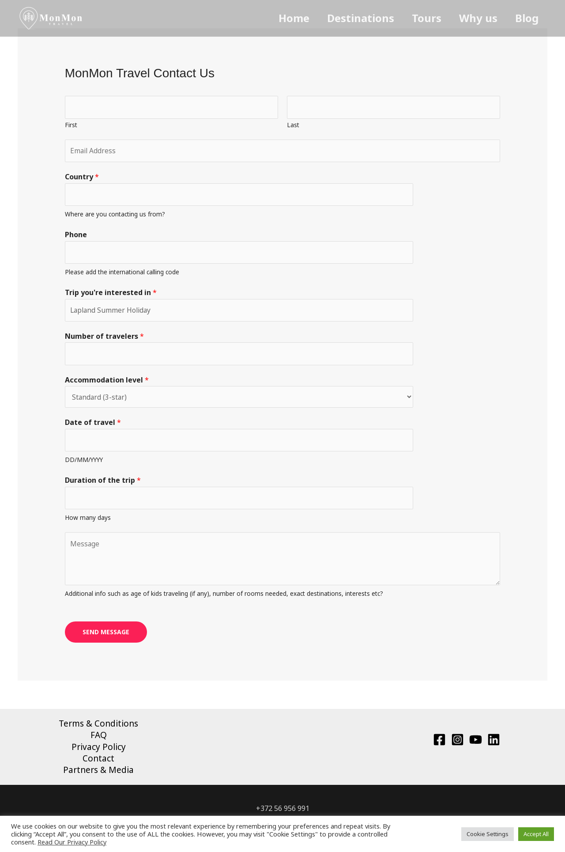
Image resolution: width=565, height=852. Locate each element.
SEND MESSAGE (106, 638)
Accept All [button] (536, 834)
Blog (535, 18)
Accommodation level (107, 384)
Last (293, 125)
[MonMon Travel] (51, 18)
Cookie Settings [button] (487, 834)
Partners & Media (98, 777)
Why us (494, 18)
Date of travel (93, 427)
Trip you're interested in (111, 295)
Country (82, 178)
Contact (98, 765)
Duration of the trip (103, 485)
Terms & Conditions (98, 729)
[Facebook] (439, 745)
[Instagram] (457, 745)
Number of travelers (104, 340)
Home (331, 18)
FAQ (98, 741)
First (71, 125)
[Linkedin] (493, 745)
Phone (76, 237)
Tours (449, 18)
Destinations (390, 18)
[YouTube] (475, 745)
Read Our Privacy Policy (72, 841)
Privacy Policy (99, 753)
